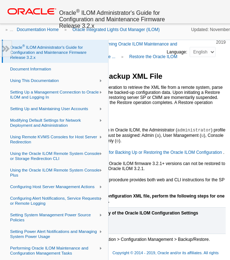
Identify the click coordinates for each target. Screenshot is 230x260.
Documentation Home (38, 29)
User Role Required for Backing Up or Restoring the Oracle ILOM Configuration (146, 152)
